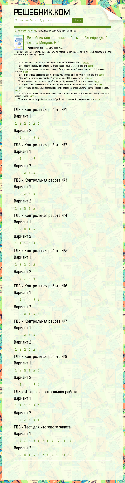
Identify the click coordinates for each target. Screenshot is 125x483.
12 (69, 440)
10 (57, 440)
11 (63, 440)
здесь (86, 62)
